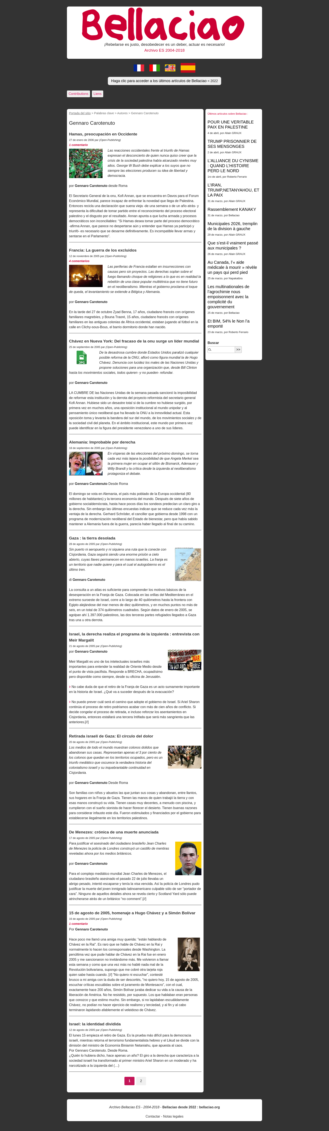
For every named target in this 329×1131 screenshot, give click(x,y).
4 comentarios (79, 261)
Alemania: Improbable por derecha (102, 442)
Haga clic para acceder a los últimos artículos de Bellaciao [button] (164, 81)
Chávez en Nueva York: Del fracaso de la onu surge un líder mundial (134, 341)
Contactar (153, 1116)
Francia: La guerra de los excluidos (103, 250)
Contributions (78, 94)
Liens (98, 94)
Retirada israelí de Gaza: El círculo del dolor (111, 736)
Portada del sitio (80, 113)
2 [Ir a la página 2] (141, 1081)
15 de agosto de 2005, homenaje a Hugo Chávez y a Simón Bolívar (132, 913)
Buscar (213, 343)
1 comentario (78, 145)
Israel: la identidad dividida (95, 1024)
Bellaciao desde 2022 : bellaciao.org (191, 1107)
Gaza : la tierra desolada (92, 538)
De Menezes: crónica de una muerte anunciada (114, 832)
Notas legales (173, 1116)
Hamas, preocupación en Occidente (103, 134)
